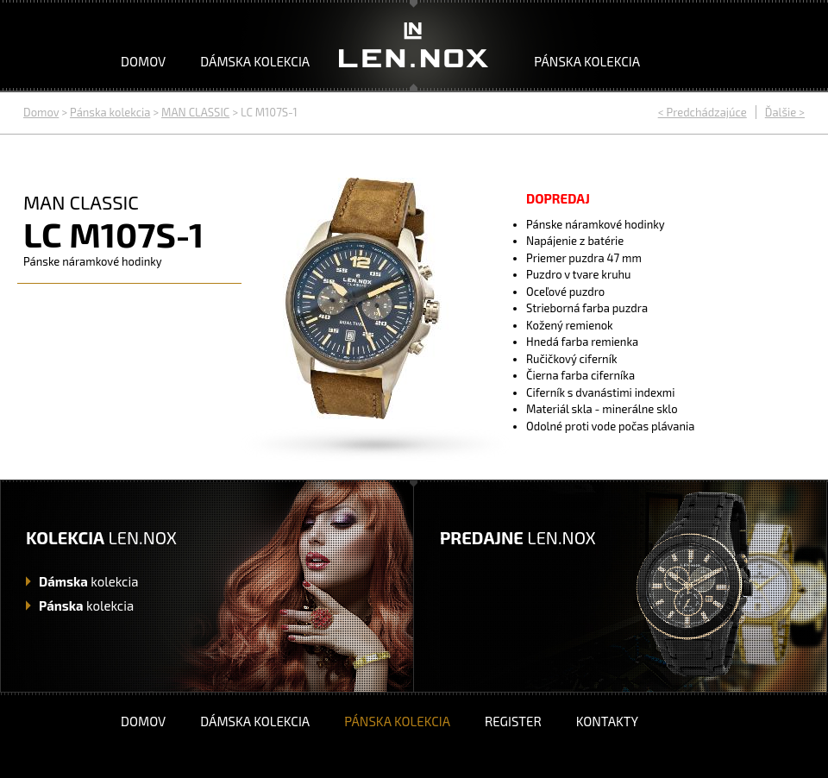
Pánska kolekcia (587, 61)
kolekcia (88, 581)
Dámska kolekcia (255, 61)
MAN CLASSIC (195, 112)
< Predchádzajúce (702, 112)
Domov (143, 61)
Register (513, 721)
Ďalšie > (785, 112)
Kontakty (607, 721)
